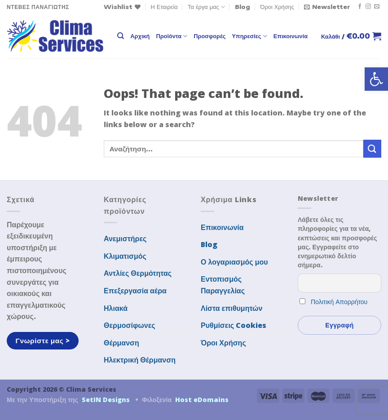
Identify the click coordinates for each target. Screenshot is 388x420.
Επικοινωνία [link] (290, 36)
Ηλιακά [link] (116, 308)
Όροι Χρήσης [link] (277, 6)
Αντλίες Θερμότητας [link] (138, 273)
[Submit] (372, 148)
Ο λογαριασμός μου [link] (234, 262)
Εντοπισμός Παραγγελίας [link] (223, 285)
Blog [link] (242, 6)
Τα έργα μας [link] (206, 7)
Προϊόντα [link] (171, 36)
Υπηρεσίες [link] (249, 36)
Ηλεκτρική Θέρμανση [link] (140, 360)
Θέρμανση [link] (121, 343)
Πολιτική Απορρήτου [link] (339, 301)
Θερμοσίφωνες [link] (129, 325)
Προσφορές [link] (209, 36)
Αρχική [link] (140, 36)
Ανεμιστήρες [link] (125, 238)
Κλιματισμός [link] (125, 256)
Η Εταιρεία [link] (164, 6)
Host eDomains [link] (202, 399)
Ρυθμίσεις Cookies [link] (233, 325)
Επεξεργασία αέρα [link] (135, 291)
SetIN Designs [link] (106, 399)
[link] (376, 79)
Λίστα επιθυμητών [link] (232, 308)
